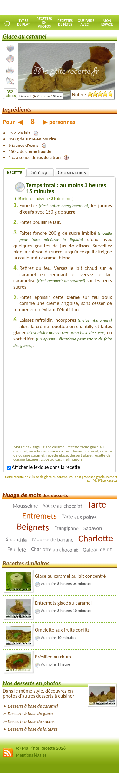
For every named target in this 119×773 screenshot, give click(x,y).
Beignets (33, 527)
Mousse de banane (53, 539)
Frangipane (66, 528)
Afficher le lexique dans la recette (43, 467)
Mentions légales (31, 755)
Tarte (96, 504)
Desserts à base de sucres (31, 721)
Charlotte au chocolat (54, 549)
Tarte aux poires (79, 517)
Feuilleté (16, 549)
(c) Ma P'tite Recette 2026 (41, 748)
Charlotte (95, 538)
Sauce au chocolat (62, 505)
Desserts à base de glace (30, 713)
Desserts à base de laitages (32, 729)
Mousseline (25, 505)
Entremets (39, 515)
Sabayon (92, 528)
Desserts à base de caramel (33, 706)
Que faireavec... (86, 22)
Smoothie (16, 540)
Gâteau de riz (97, 549)
